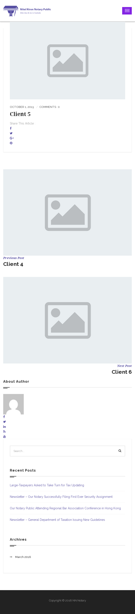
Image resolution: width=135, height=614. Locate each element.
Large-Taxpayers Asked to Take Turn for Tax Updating (47, 485)
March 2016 (23, 557)
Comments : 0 (49, 107)
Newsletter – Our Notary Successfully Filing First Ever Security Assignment (61, 496)
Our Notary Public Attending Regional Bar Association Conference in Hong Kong (65, 508)
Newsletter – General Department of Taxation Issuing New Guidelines (57, 519)
